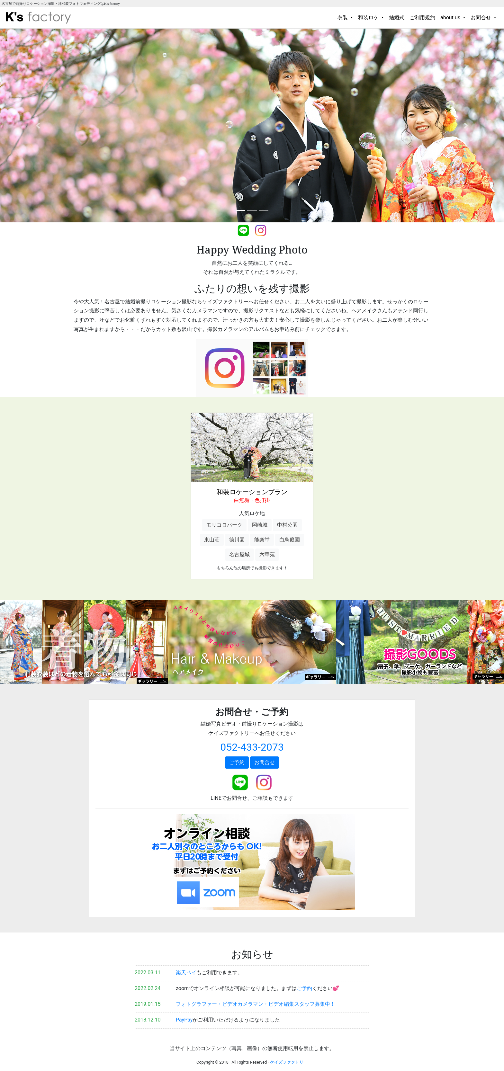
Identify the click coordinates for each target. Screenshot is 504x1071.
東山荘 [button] (212, 540)
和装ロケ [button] (369, 17)
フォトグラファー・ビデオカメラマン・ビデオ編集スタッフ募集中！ (255, 1004)
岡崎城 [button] (259, 525)
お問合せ (264, 762)
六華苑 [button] (267, 554)
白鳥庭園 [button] (289, 540)
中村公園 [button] (287, 525)
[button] (38, 125)
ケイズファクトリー (289, 1062)
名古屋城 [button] (239, 554)
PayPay (184, 1020)
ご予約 (237, 762)
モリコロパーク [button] (224, 525)
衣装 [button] (343, 17)
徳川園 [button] (237, 540)
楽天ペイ (186, 972)
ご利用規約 (422, 17)
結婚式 (396, 17)
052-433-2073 (252, 747)
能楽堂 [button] (262, 540)
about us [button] (451, 17)
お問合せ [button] (481, 17)
